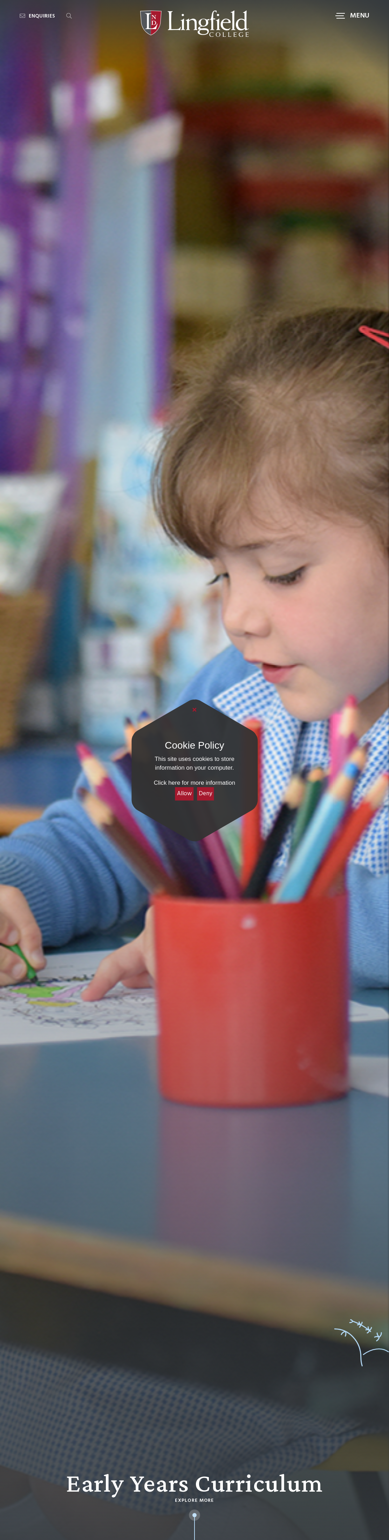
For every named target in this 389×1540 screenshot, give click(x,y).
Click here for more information (194, 782)
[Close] (194, 710)
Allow (184, 793)
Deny (205, 793)
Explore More (194, 1501)
